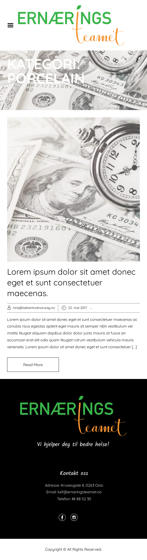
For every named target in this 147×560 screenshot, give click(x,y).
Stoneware (137, 308)
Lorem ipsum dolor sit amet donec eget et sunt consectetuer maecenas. (71, 282)
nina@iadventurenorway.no (34, 308)
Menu (12, 25)
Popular (106, 308)
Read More (33, 364)
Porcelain (120, 308)
